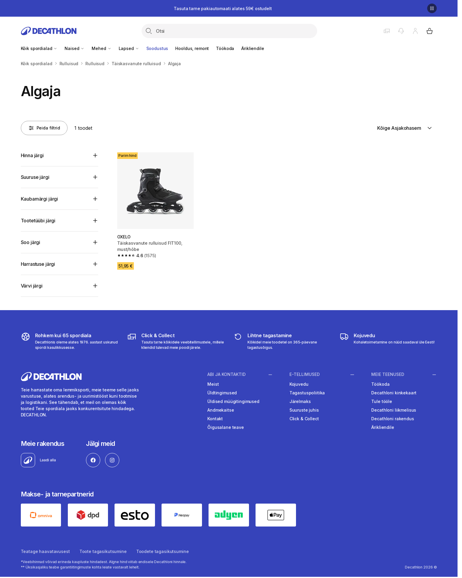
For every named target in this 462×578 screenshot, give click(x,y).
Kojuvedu (298, 384)
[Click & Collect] (175, 341)
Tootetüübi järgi (38, 221)
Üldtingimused (222, 392)
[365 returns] (282, 341)
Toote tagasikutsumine (103, 551)
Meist (213, 384)
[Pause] (432, 8)
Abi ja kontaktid (226, 374)
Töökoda (225, 48)
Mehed (101, 48)
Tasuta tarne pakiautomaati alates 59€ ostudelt (223, 8)
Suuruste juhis (304, 410)
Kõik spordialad (39, 48)
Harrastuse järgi (38, 264)
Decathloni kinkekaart (393, 392)
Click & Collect (304, 418)
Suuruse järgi (35, 177)
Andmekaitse (220, 410)
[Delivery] (387, 341)
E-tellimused (304, 374)
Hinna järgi (32, 155)
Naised (74, 48)
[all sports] (69, 341)
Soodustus (157, 48)
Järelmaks (300, 401)
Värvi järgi (32, 286)
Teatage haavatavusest (45, 551)
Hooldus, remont (192, 48)
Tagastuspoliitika (307, 392)
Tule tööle (381, 401)
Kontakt (215, 418)
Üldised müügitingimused (233, 401)
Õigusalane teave (225, 427)
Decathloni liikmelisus (393, 410)
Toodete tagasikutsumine (162, 551)
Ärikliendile (252, 48)
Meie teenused (387, 374)
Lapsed (129, 48)
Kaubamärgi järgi (39, 199)
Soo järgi (30, 242)
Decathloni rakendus (392, 418)
